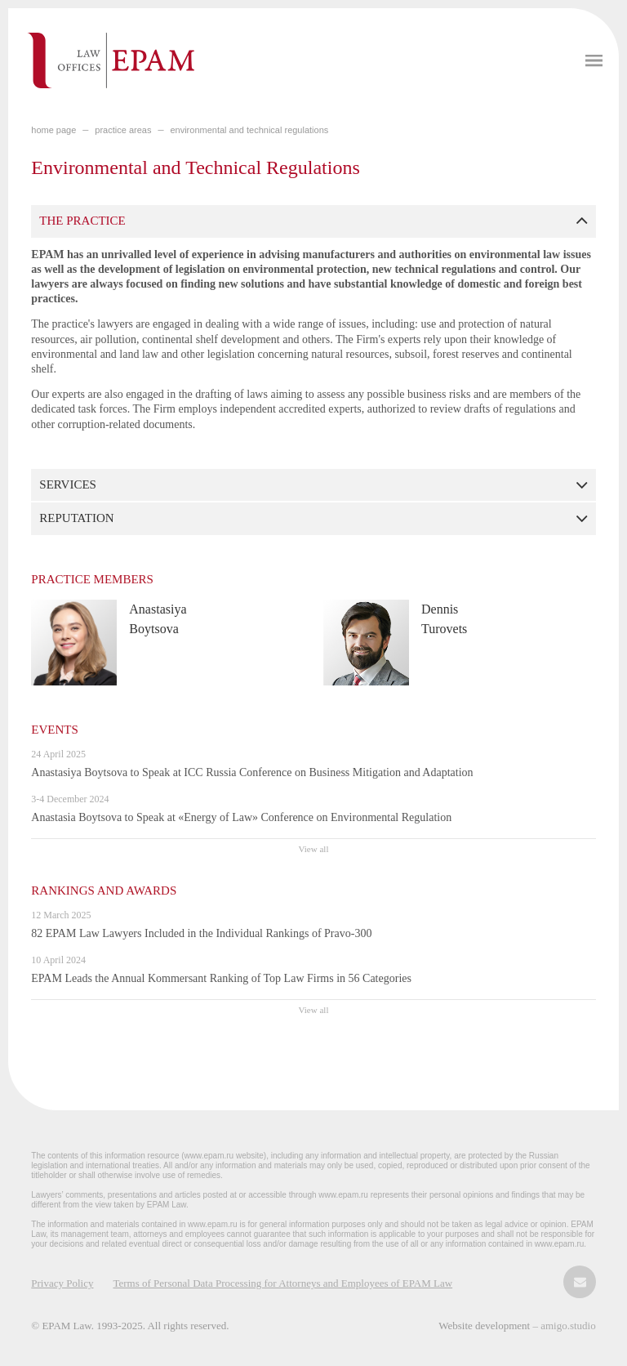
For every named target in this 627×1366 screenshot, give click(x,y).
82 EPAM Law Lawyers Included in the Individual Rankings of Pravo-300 (201, 933)
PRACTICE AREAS (123, 130)
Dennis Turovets (444, 619)
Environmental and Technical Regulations (249, 130)
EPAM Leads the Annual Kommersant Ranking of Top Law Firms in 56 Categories (221, 978)
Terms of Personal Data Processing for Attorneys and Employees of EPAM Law (282, 1283)
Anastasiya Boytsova (157, 619)
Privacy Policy (62, 1283)
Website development (485, 1325)
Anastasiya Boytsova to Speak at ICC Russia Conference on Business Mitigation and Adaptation (252, 772)
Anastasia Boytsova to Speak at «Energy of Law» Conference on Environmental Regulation (241, 817)
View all (314, 849)
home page (53, 130)
